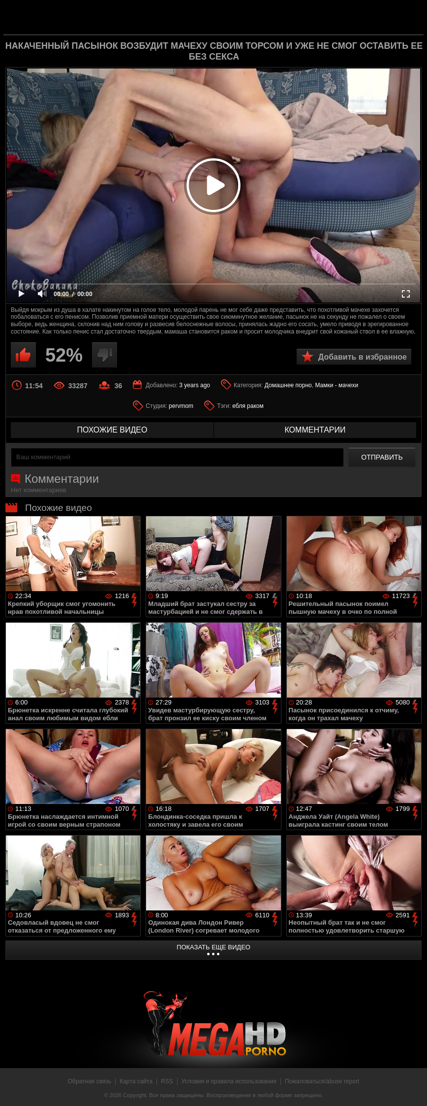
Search (408, 17)
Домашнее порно (288, 385)
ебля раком (247, 405)
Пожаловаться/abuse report (322, 1081)
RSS (167, 1081)
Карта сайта (136, 1081)
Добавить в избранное (362, 357)
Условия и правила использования (229, 1081)
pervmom (181, 405)
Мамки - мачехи (336, 385)
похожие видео (112, 430)
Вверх (412, 1088)
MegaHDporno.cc (229, 16)
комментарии (314, 430)
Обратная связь (89, 1081)
